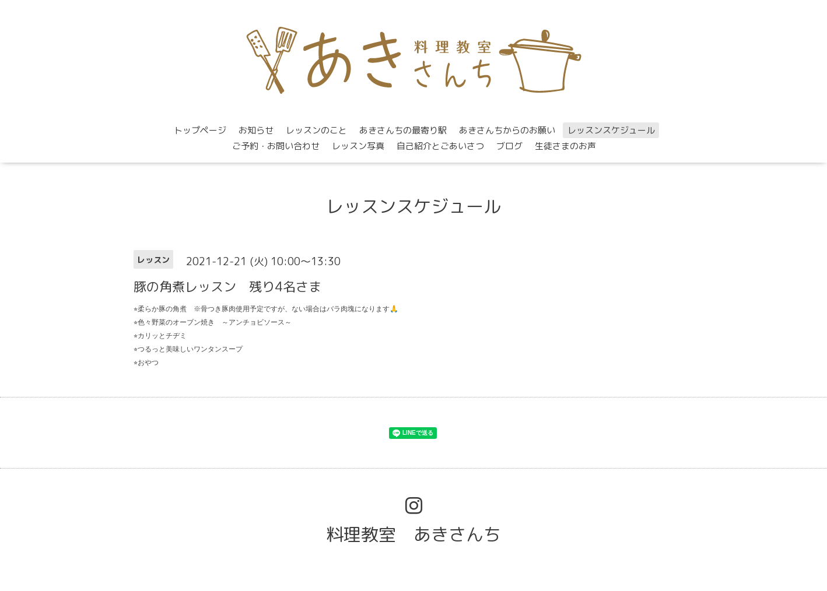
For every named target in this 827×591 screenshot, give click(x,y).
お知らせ (256, 130)
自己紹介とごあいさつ (440, 146)
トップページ (200, 130)
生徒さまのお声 (565, 146)
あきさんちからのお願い (507, 130)
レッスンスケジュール (611, 130)
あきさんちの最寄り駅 (403, 130)
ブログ (509, 146)
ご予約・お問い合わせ (276, 146)
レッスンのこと (316, 130)
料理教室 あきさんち (413, 534)
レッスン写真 (358, 146)
